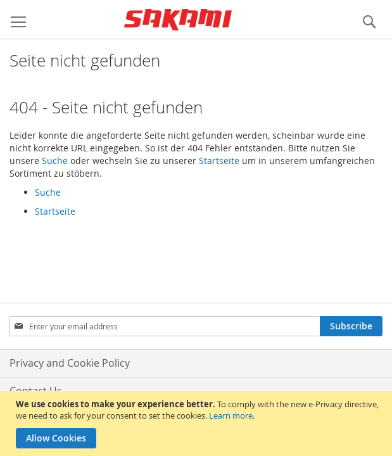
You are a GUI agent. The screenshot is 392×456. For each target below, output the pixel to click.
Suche (55, 161)
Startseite (219, 161)
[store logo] (178, 19)
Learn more (231, 415)
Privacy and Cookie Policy (69, 363)
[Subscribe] (351, 326)
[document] (197, 423)
